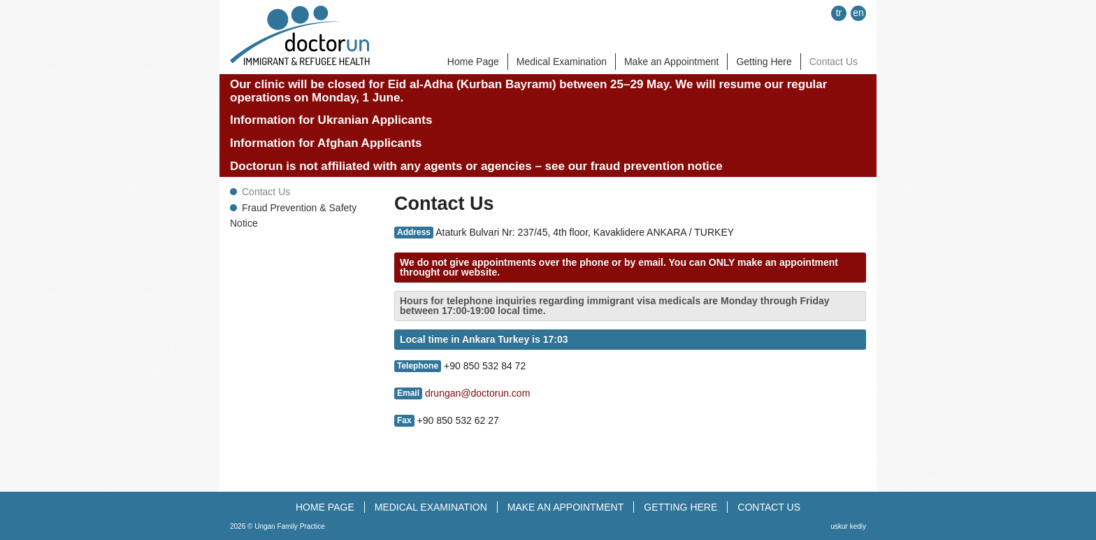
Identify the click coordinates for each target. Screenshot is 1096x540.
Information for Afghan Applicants (326, 143)
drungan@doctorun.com (477, 393)
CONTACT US (768, 507)
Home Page (473, 61)
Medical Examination (562, 61)
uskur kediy (848, 526)
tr (839, 12)
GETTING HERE (680, 507)
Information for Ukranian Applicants (331, 120)
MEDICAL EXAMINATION (431, 507)
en (858, 12)
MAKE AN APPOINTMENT (565, 507)
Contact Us (833, 61)
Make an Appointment (671, 61)
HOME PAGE (325, 507)
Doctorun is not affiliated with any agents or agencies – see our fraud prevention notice (476, 166)
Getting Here (763, 61)
